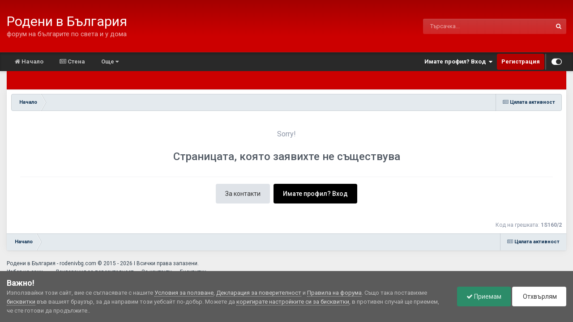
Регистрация (520, 61)
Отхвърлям (539, 296)
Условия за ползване (184, 292)
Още (110, 61)
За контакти (243, 193)
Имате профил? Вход (458, 62)
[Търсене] (464, 26)
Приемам (483, 296)
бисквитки (21, 301)
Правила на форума (334, 292)
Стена (72, 61)
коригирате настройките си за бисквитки (292, 301)
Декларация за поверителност (258, 292)
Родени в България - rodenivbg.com (51, 263)
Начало (29, 61)
